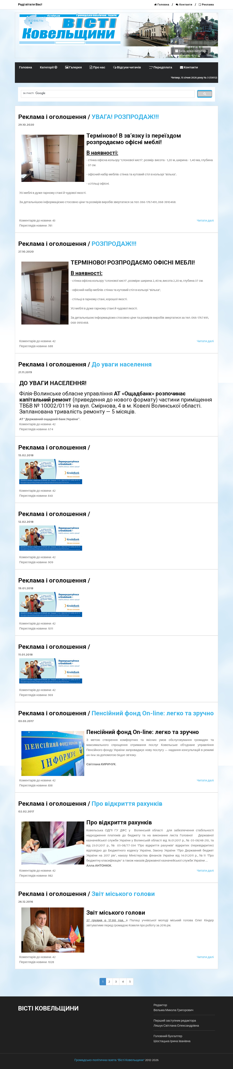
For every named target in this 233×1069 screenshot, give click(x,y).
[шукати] (107, 93)
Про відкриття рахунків (127, 803)
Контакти (184, 5)
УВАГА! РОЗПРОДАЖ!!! (125, 116)
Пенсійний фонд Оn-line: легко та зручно (153, 713)
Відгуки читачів (127, 67)
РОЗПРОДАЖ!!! (114, 243)
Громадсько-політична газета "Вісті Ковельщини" (109, 1060)
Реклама (206, 5)
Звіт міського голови (123, 893)
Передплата (160, 67)
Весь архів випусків (190, 51)
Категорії (48, 67)
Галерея (73, 67)
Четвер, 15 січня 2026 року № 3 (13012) (194, 78)
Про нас (97, 67)
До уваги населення (122, 364)
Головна (161, 5)
